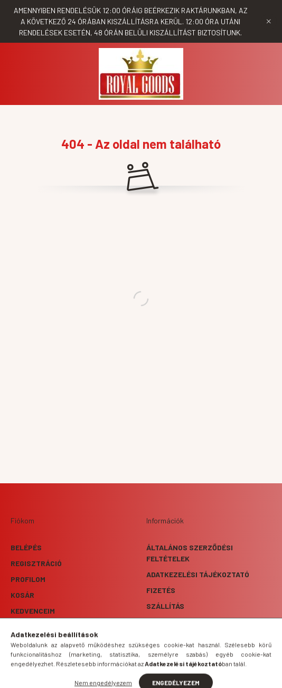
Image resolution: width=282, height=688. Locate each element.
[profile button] (154, 674)
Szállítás (165, 605)
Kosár (22, 594)
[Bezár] (269, 22)
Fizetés (160, 590)
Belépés (26, 547)
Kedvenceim (33, 610)
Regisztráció (36, 563)
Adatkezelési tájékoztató (197, 574)
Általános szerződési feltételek (189, 553)
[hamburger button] (101, 674)
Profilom (28, 579)
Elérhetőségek (175, 621)
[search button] (127, 674)
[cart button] (180, 674)
